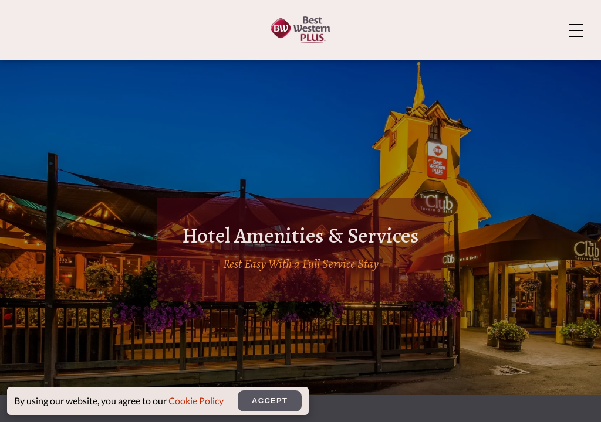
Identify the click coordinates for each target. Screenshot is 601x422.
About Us (440, 19)
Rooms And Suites (230, 67)
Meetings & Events (461, 67)
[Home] (71, 65)
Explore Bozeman (527, 19)
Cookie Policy (196, 400)
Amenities (319, 67)
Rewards (550, 67)
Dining (379, 67)
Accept (270, 400)
